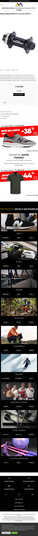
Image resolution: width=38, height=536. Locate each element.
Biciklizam (15, 70)
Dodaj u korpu (19, 94)
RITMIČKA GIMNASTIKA (19, 458)
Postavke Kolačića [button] (6, 532)
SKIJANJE (19, 374)
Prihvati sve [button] (14, 532)
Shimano (5, 118)
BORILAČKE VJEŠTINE (19, 402)
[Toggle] (2, 102)
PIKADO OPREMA (19, 430)
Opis (3, 102)
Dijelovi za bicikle (12, 113)
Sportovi (7, 70)
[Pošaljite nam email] (32, 494)
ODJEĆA (19, 262)
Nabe (17, 113)
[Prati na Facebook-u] (5, 494)
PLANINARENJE (19, 346)
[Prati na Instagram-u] (19, 494)
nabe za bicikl (6, 116)
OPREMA (19, 290)
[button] (2, 4)
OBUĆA (19, 233)
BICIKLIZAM (19, 318)
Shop (1, 70)
